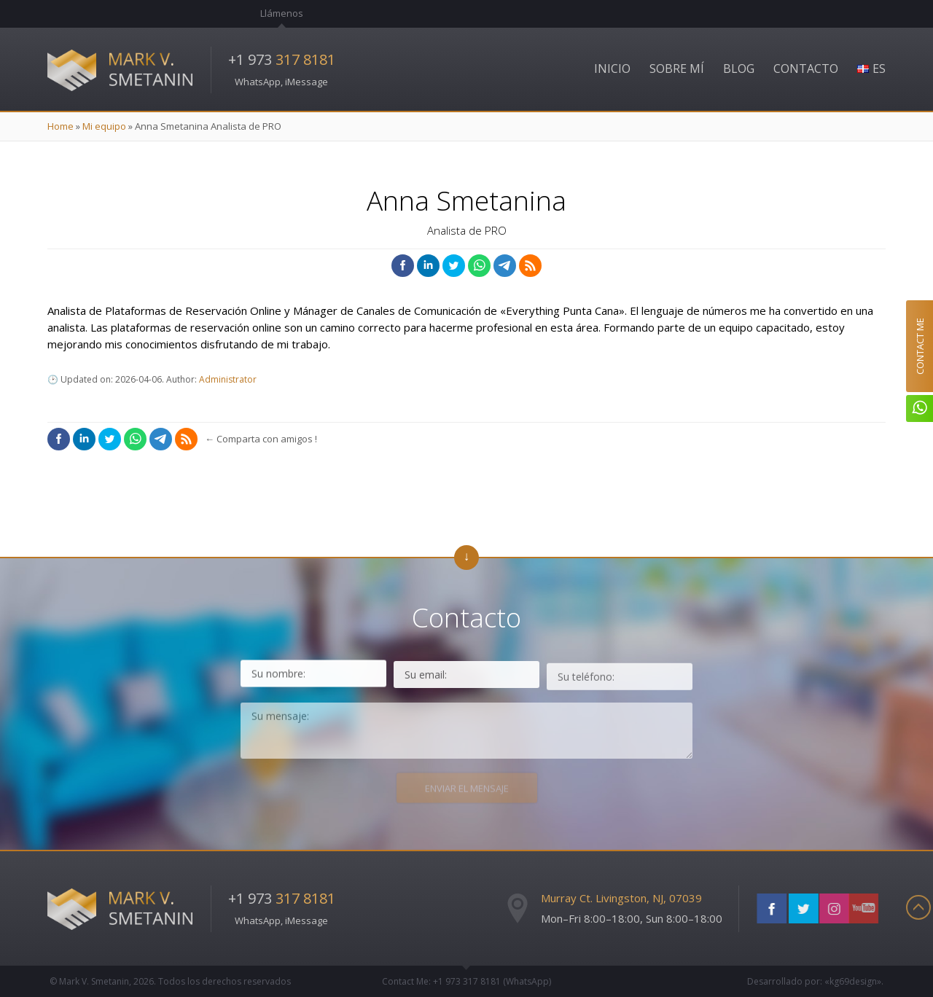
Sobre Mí (676, 68)
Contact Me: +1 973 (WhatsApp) (466, 981)
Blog (738, 68)
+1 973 (281, 59)
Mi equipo (104, 126)
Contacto (805, 68)
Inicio (612, 68)
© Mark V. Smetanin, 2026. (170, 981)
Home (60, 126)
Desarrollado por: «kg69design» (814, 981)
